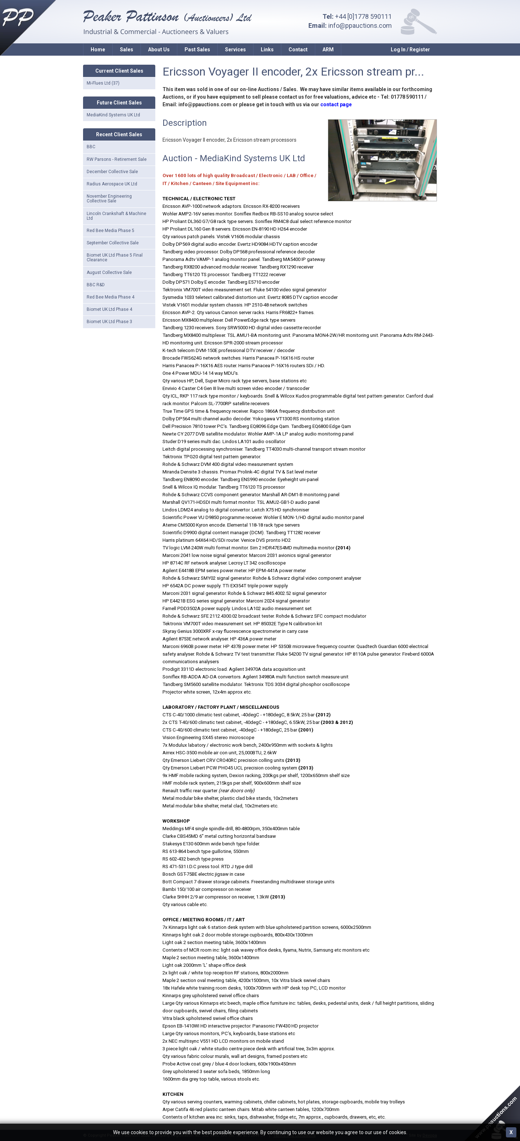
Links (267, 49)
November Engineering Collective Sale (109, 198)
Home (98, 49)
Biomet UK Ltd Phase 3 (109, 321)
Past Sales (197, 49)
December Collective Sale (112, 171)
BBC (91, 146)
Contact (298, 49)
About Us (159, 49)
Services (235, 49)
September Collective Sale (113, 242)
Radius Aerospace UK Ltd (112, 183)
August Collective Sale (109, 272)
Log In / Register (410, 49)
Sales (126, 49)
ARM (328, 49)
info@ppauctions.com (360, 25)
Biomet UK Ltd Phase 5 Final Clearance (115, 257)
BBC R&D (96, 284)
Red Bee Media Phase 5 (110, 230)
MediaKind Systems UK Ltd (113, 114)
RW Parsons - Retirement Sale (117, 159)
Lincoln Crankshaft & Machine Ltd (116, 216)
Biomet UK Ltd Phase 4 (109, 309)
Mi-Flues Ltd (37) (103, 83)
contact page (336, 104)
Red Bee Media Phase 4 (110, 297)
